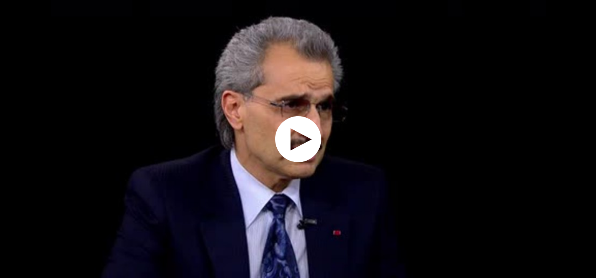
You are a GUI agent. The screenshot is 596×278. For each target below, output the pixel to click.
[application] (298, 139)
